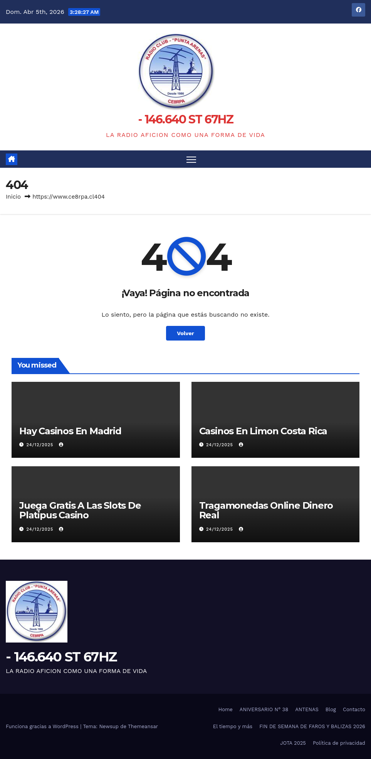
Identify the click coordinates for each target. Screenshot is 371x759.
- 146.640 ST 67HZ (185, 119)
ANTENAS (307, 709)
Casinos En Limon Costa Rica (263, 431)
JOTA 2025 (293, 743)
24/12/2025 (41, 444)
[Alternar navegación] (191, 159)
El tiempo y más (232, 726)
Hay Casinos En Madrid (70, 431)
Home (225, 709)
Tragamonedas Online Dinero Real (266, 510)
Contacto (354, 709)
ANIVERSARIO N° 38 (264, 709)
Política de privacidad (339, 743)
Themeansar (143, 726)
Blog (331, 709)
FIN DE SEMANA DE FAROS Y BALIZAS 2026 (312, 726)
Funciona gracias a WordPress (43, 726)
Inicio (13, 196)
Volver (185, 333)
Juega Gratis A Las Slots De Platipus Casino (80, 510)
